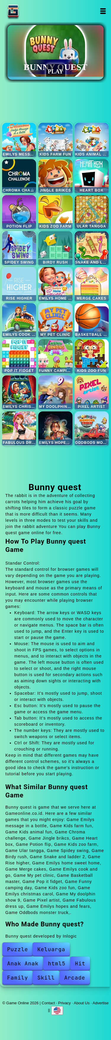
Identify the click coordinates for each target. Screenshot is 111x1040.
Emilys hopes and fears (55, 428)
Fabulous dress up (19, 428)
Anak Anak (22, 963)
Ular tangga (92, 212)
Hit (80, 963)
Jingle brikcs (55, 176)
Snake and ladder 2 (92, 248)
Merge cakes (92, 284)
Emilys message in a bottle (19, 140)
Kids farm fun (55, 140)
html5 (56, 963)
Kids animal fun (92, 140)
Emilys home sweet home (55, 284)
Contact (48, 1003)
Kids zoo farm (55, 212)
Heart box (92, 176)
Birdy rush (55, 248)
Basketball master (92, 320)
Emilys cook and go (19, 320)
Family (17, 977)
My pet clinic (55, 320)
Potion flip (19, 212)
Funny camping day (55, 356)
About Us (81, 1003)
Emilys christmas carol (19, 392)
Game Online (31, 11)
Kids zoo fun (92, 356)
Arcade (74, 977)
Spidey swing (19, 248)
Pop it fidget (19, 356)
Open (103, 11)
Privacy (64, 1003)
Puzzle (17, 949)
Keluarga (51, 949)
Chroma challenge (19, 176)
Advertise (101, 1003)
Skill (46, 977)
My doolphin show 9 (55, 392)
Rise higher (19, 284)
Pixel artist (92, 392)
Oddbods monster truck (92, 428)
